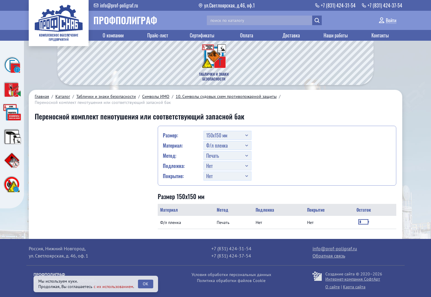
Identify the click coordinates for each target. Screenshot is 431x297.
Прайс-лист (157, 35)
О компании (113, 35)
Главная (42, 96)
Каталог (62, 96)
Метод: (169, 155)
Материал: (173, 145)
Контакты (380, 35)
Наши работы (336, 35)
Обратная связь (328, 256)
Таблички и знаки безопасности (106, 96)
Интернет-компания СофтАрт (352, 279)
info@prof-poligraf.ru (334, 248)
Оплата (246, 35)
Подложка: (174, 165)
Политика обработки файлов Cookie (231, 280)
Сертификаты (202, 35)
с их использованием (113, 286)
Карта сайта (354, 287)
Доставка (291, 35)
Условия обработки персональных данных (231, 274)
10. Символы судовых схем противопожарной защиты (226, 96)
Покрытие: (173, 176)
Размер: (170, 135)
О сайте (332, 287)
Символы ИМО (155, 96)
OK (145, 284)
